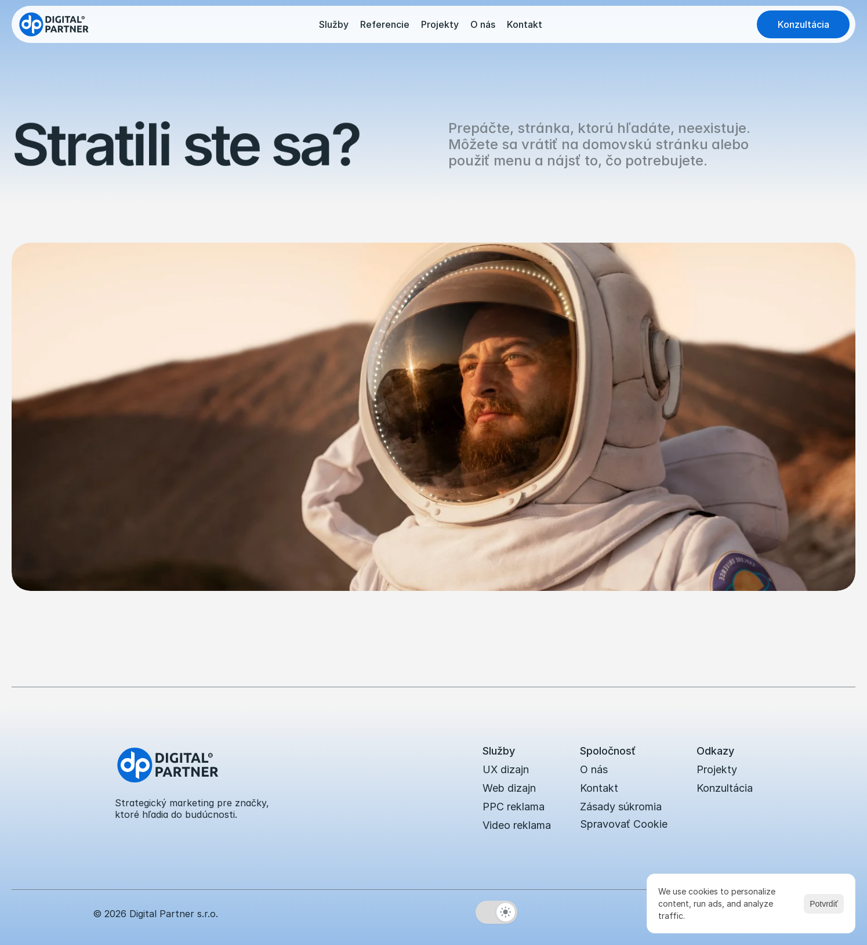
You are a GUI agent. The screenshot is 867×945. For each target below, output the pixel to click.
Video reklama (517, 825)
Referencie (384, 24)
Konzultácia (724, 788)
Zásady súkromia (621, 806)
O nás (482, 24)
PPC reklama (514, 806)
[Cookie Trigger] (624, 824)
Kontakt (524, 24)
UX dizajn (506, 769)
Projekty (440, 24)
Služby (334, 24)
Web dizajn (509, 788)
